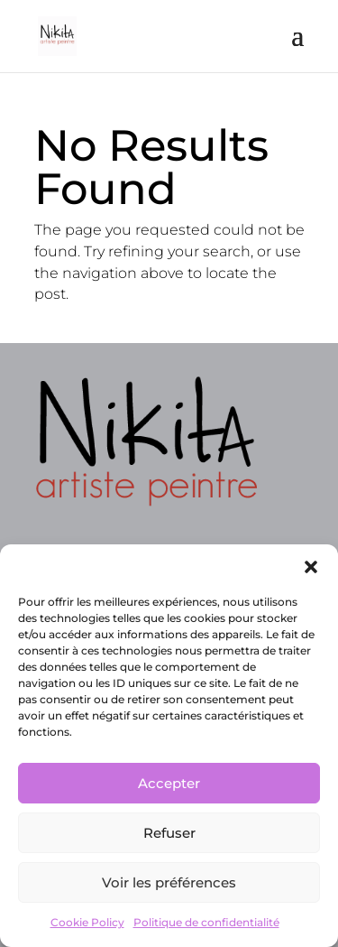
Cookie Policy (87, 922)
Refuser (169, 832)
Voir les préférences (169, 882)
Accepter (169, 783)
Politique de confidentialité (206, 922)
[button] (311, 567)
